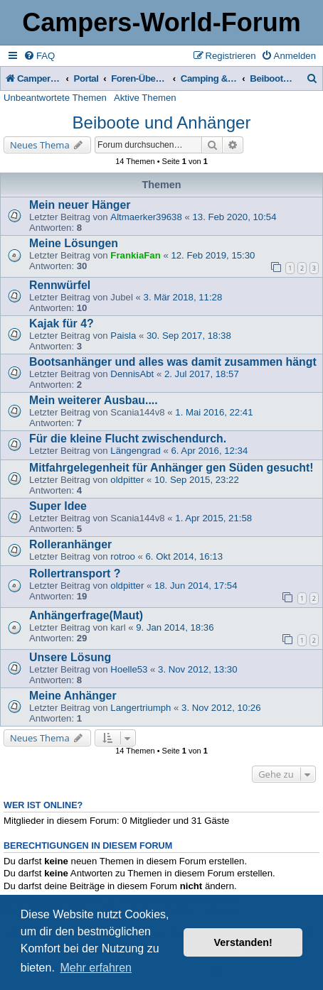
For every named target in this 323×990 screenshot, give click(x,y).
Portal (86, 78)
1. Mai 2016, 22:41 (214, 412)
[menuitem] (39, 55)
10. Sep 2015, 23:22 (196, 479)
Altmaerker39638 (145, 217)
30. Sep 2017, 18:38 (189, 335)
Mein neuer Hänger (79, 205)
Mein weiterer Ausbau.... (93, 400)
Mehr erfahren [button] (96, 968)
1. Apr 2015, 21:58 (213, 518)
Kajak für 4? (61, 323)
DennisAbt (132, 374)
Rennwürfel (59, 285)
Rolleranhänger (70, 544)
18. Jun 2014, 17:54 (196, 585)
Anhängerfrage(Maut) (86, 615)
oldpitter (127, 479)
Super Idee (58, 506)
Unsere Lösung (70, 657)
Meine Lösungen (73, 243)
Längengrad (135, 450)
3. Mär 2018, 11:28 (183, 297)
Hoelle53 (128, 669)
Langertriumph (140, 707)
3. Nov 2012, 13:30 (197, 669)
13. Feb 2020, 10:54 (234, 217)
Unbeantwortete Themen (55, 97)
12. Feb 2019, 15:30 (213, 255)
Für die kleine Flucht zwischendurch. (127, 439)
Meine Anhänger (73, 696)
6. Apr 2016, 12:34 (209, 450)
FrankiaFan (135, 255)
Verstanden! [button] (243, 942)
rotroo (122, 556)
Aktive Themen (145, 97)
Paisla (123, 335)
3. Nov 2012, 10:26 (220, 707)
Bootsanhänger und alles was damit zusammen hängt (173, 362)
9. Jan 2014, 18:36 (174, 627)
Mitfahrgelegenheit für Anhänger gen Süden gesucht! (171, 468)
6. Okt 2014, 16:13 (184, 556)
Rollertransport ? (74, 573)
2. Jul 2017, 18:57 (201, 374)
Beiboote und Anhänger (162, 122)
